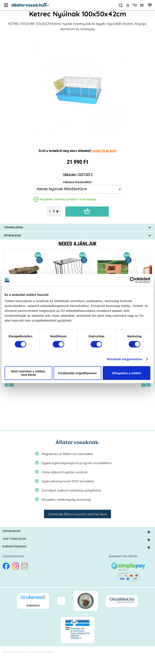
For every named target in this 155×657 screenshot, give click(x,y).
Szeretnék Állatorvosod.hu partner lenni (77, 514)
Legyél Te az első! (104, 151)
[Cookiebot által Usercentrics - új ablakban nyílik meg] (132, 280)
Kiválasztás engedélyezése (77, 373)
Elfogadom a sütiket (126, 373)
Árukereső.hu (33, 605)
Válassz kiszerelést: (77, 182)
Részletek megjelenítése (124, 359)
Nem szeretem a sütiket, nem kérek (28, 373)
